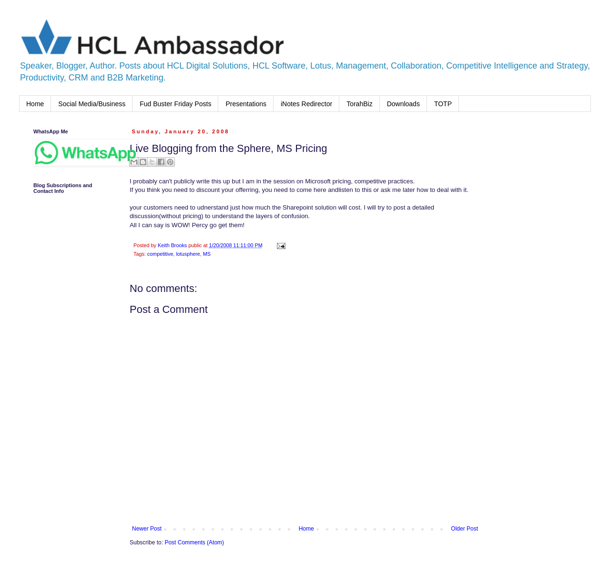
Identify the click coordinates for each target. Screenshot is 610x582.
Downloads (403, 104)
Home (35, 104)
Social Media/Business (91, 104)
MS (207, 254)
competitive (160, 254)
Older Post (464, 528)
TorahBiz (359, 104)
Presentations (245, 104)
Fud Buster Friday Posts (175, 104)
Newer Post (147, 528)
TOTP (443, 104)
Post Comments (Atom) (194, 542)
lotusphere (188, 254)
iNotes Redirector (306, 104)
